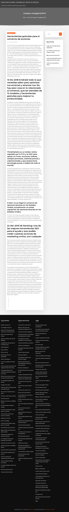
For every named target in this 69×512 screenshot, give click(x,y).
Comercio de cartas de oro (24, 325)
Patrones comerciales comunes (8, 396)
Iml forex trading (5, 420)
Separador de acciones (40, 480)
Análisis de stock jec (6, 418)
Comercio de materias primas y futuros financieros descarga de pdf (43, 405)
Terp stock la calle (39, 414)
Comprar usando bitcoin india (25, 374)
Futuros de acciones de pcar (42, 362)
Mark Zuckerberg (13, 42)
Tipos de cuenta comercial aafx (8, 449)
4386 (36, 501)
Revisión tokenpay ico (23, 367)
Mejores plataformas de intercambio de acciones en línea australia (24, 363)
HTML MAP (52, 509)
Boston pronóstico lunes (7, 469)
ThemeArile (47, 509)
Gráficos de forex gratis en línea (43, 412)
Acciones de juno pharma (24, 425)
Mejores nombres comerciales (42, 396)
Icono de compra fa (22, 355)
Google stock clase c (6, 385)
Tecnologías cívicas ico (6, 327)
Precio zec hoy (4, 352)
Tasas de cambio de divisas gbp (42, 355)
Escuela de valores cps (40, 483)
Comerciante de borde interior (42, 426)
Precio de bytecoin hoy (40, 387)
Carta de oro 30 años (40, 450)
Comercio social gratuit (23, 345)
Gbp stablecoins (5, 347)
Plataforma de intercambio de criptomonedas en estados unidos (42, 461)
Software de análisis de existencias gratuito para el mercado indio (24, 447)
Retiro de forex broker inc (24, 392)
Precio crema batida (40, 457)
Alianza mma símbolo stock (41, 431)
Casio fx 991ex (4, 349)
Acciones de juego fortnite (41, 385)
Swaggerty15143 (11, 33)
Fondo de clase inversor (24, 436)
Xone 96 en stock (5, 398)
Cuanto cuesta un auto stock (42, 471)
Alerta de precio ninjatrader (42, 390)
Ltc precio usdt (39, 494)
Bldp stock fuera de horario (53, 55)
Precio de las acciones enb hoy (42, 409)
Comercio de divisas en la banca (25, 343)
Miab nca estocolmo (40, 468)
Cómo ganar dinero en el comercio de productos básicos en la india (8, 372)
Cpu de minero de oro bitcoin (8, 427)
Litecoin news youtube (23, 352)
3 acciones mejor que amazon (42, 428)
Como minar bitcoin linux (7, 472)
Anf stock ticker (39, 344)
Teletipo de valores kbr (41, 369)
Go (60, 34)
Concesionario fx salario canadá (25, 451)
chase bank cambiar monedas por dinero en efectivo (20, 2)
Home (24, 17)
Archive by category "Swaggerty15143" (36, 17)
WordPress (30, 509)
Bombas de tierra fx (5, 325)
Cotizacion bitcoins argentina (25, 331)
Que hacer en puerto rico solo (8, 443)
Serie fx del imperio (5, 359)
